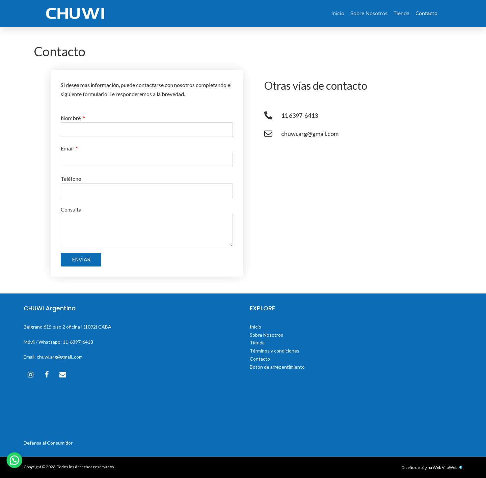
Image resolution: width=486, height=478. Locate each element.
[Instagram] (30, 375)
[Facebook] (46, 375)
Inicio (337, 13)
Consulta (71, 209)
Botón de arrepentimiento (277, 367)
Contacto (426, 13)
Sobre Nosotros (368, 13)
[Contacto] (63, 375)
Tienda (401, 13)
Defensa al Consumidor (48, 443)
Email (68, 148)
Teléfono (71, 178)
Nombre (71, 118)
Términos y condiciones (274, 351)
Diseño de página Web (421, 467)
